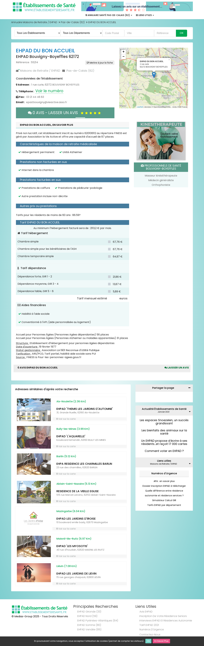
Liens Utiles (145, 15)
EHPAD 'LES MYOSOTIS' (72, 546)
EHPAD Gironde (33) (89, 611)
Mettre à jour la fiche (100, 62)
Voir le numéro (49, 91)
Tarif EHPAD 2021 (149, 625)
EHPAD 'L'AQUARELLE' (70, 436)
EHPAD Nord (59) (87, 616)
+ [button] (123, 52)
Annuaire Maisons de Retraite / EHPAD (34, 22)
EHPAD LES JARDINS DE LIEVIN (76, 573)
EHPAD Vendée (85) (89, 629)
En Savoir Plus (161, 641)
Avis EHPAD (146, 611)
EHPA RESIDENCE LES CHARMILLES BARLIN (84, 464)
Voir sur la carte (66, 419)
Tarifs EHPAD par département (164, 505)
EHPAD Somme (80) (89, 625)
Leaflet (140, 107)
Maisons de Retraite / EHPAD (40, 71)
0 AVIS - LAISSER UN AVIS (65, 112)
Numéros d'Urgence (164, 473)
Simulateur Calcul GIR (164, 500)
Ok (148, 641)
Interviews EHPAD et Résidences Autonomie (165, 620)
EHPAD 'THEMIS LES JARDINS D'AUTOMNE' (84, 409)
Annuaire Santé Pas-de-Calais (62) (109, 15)
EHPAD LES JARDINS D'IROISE (76, 519)
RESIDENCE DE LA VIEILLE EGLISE (77, 491)
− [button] (123, 56)
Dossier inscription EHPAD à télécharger (164, 486)
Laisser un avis (176, 367)
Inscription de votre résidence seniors (163, 616)
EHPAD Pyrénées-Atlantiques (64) (97, 620)
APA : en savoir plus (164, 481)
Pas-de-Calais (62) (73, 22)
